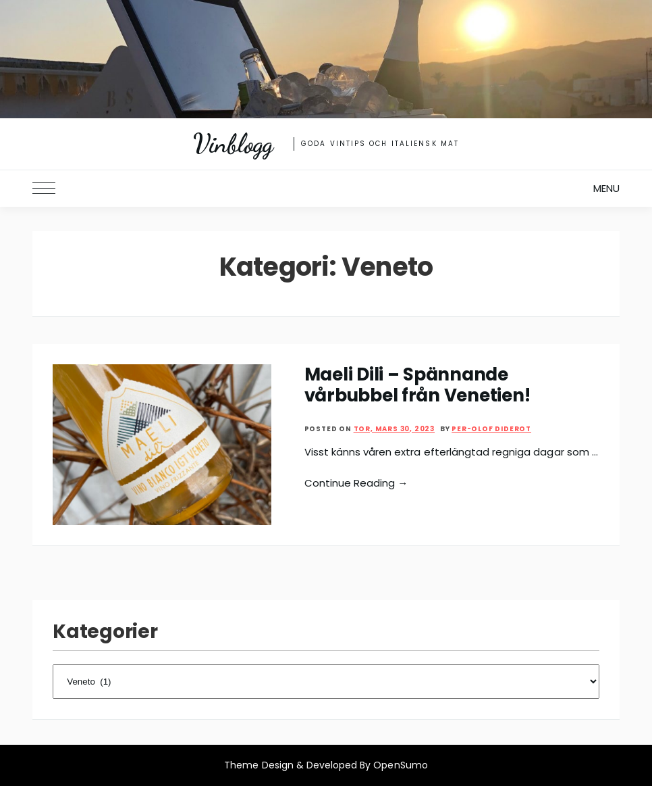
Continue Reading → (356, 483)
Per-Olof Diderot (491, 429)
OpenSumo (400, 765)
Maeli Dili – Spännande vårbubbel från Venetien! (417, 385)
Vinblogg (233, 143)
